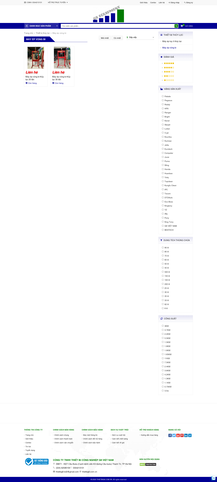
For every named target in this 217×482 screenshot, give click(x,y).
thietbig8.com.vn (89, 471)
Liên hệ (162, 2)
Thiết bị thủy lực (43, 33)
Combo (153, 2)
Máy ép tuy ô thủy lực (172, 41)
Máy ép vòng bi (169, 47)
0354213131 (37, 2)
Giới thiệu (144, 2)
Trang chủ (28, 33)
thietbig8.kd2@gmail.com (67, 471)
